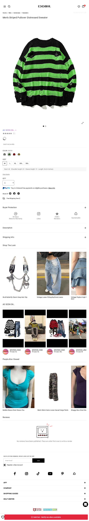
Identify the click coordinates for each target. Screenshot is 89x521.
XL (15, 164)
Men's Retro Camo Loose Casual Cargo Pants (53, 411)
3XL (27, 164)
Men (10, 13)
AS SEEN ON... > (9, 131)
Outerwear (17, 13)
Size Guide (6, 175)
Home (5, 13)
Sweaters (25, 13)
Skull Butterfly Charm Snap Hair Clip (15, 298)
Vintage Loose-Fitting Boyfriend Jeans (50, 298)
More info (51, 189)
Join (38, 461)
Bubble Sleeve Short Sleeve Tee (13, 411)
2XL (20, 164)
